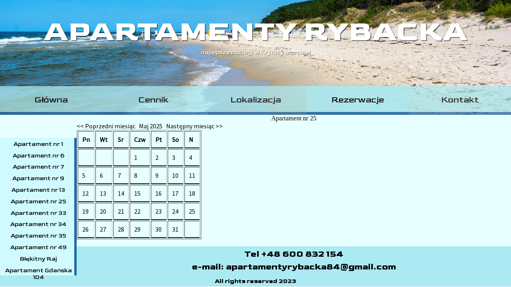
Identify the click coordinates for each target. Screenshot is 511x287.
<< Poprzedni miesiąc (106, 126)
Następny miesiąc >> (194, 126)
